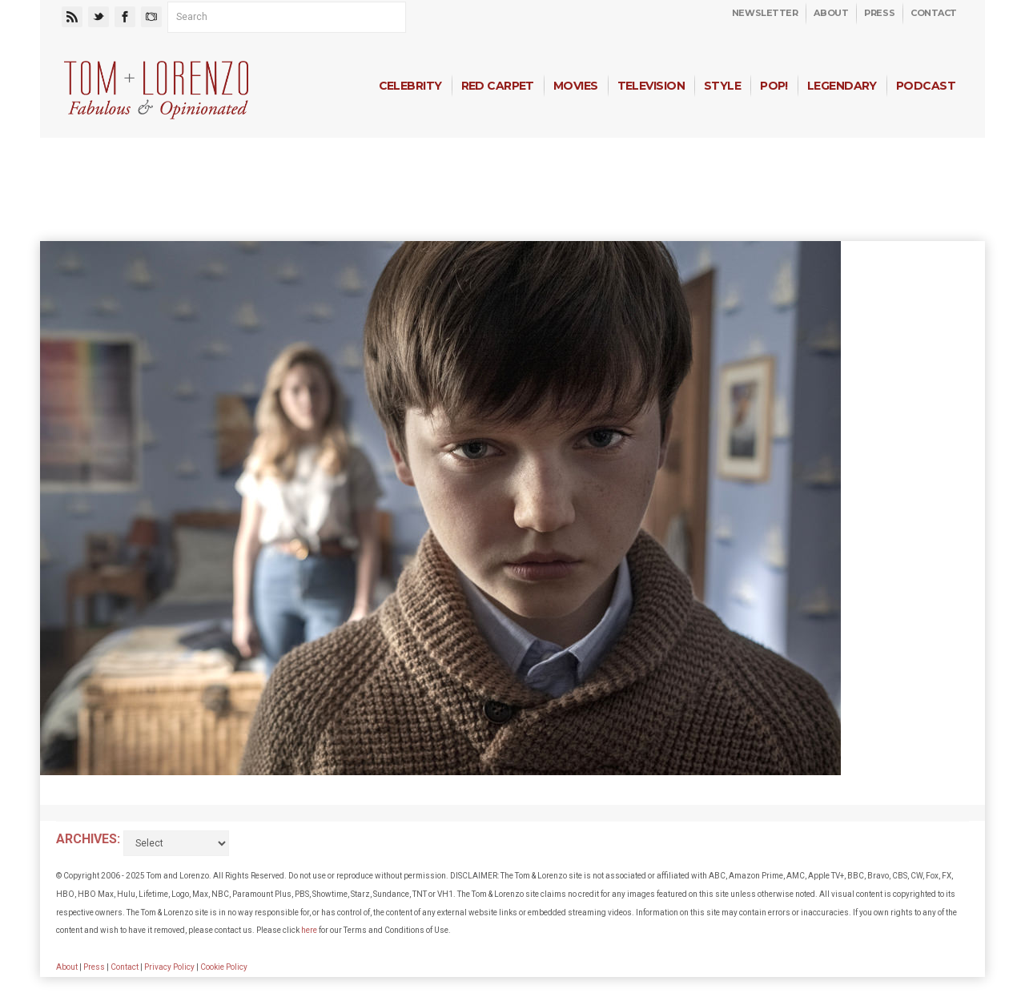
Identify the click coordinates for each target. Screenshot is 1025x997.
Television (651, 85)
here (309, 930)
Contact (933, 12)
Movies (575, 85)
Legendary (842, 85)
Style (722, 85)
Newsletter (765, 12)
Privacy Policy (169, 967)
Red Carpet (497, 85)
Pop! (774, 85)
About (831, 12)
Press (879, 12)
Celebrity (410, 85)
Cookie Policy (223, 967)
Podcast (925, 85)
